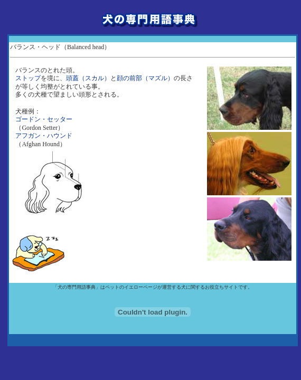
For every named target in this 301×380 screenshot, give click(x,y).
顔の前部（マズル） (145, 78)
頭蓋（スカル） (88, 78)
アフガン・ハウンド (43, 135)
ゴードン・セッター (43, 119)
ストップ (28, 78)
